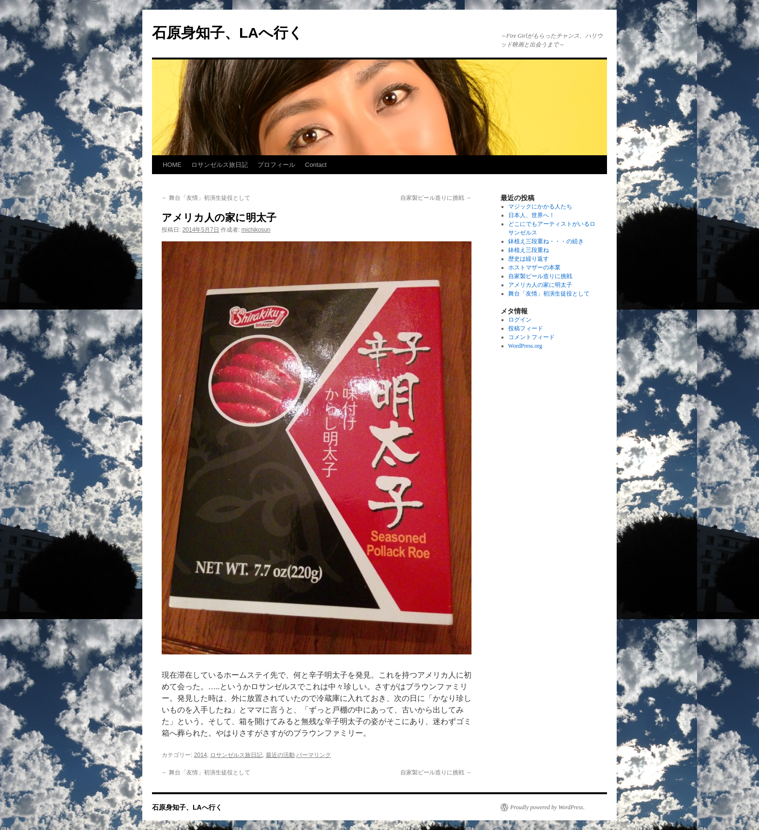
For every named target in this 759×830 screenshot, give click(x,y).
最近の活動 (280, 755)
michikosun (256, 229)
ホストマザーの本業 (534, 267)
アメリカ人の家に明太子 (540, 285)
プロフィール (276, 164)
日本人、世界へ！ (531, 215)
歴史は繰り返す (528, 258)
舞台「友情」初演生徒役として (206, 197)
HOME (172, 164)
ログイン (519, 319)
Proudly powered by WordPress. (547, 807)
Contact (316, 164)
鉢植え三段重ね (528, 250)
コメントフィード (531, 337)
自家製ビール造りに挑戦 (435, 197)
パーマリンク (313, 755)
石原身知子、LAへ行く (227, 33)
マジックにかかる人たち (540, 206)
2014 (200, 755)
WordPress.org (525, 345)
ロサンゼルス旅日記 (219, 164)
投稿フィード (525, 328)
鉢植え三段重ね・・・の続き (546, 241)
